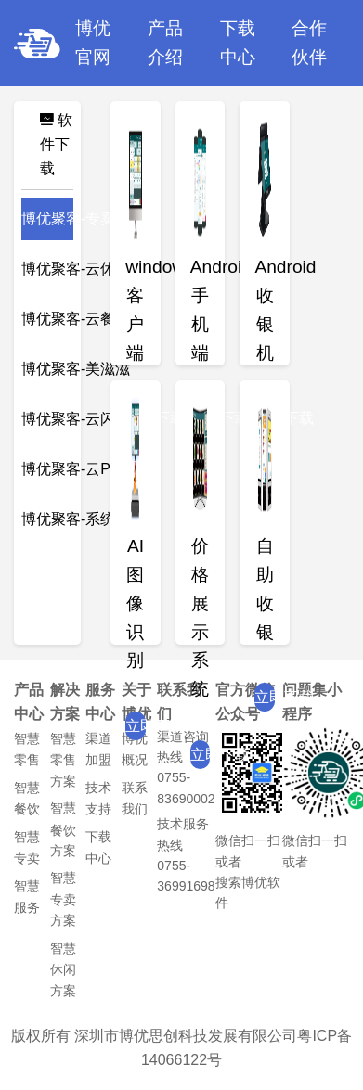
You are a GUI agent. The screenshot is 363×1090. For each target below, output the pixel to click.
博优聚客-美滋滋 (75, 369)
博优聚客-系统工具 (83, 519)
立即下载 (135, 726)
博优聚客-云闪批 (75, 419)
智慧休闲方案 (63, 969)
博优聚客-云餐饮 (75, 319)
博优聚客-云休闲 (75, 268)
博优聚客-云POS (76, 469)
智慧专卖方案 (63, 899)
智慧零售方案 (63, 760)
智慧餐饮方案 (63, 829)
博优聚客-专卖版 (75, 218)
